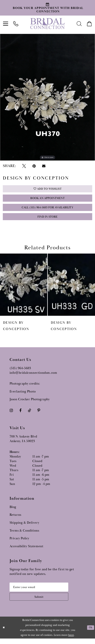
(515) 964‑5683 (20, 372)
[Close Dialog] (4, 633)
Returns (15, 518)
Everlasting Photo (23, 395)
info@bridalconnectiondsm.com (33, 376)
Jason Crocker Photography (30, 403)
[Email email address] (42, 591)
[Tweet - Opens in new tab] (24, 166)
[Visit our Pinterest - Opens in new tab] (38, 414)
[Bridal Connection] (47, 23)
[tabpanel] (47, 97)
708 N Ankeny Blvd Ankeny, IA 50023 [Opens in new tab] (23, 442)
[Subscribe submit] (42, 601)
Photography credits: (25, 387)
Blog (13, 510)
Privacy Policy (19, 542)
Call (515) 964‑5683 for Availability (47, 210)
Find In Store (47, 220)
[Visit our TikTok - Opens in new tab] (29, 414)
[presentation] (23, 288)
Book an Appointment (47, 199)
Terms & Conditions (24, 534)
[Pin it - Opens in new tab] (34, 166)
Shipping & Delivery (24, 526)
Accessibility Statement (26, 550)
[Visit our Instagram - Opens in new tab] (11, 414)
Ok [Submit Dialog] (90, 633)
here (71, 640)
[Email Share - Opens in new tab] (43, 166)
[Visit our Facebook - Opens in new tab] (20, 414)
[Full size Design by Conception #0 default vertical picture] (47, 97)
